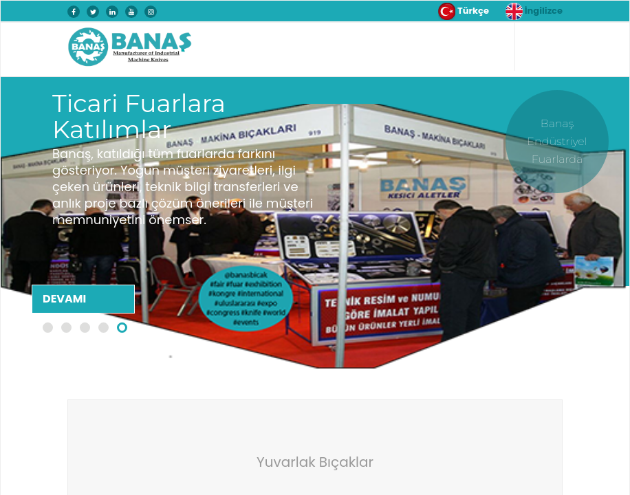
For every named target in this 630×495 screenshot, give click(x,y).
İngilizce (534, 11)
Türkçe (463, 11)
